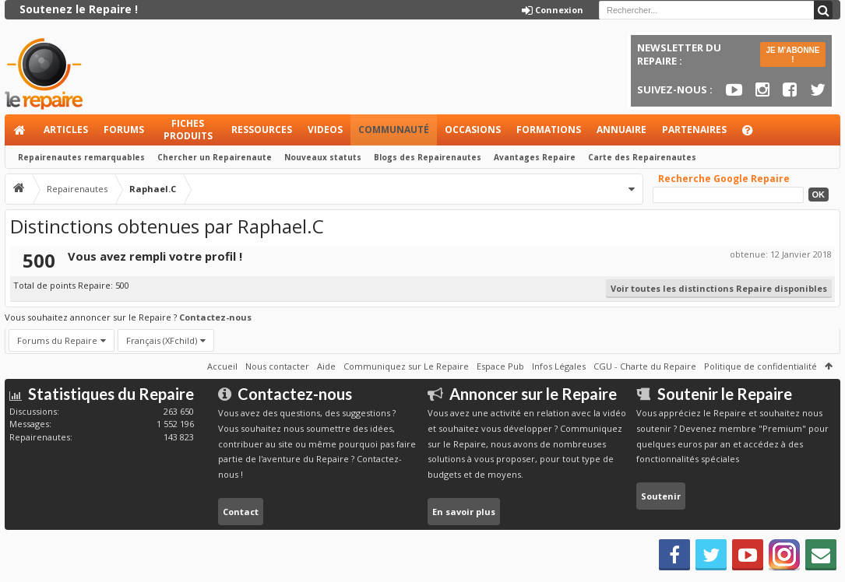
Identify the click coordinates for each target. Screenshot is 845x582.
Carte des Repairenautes (642, 157)
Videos (325, 129)
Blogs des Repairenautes (427, 157)
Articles (66, 129)
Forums (124, 129)
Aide (754, 134)
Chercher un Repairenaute (214, 157)
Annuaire (621, 129)
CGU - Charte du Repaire (644, 366)
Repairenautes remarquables (81, 157)
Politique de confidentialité (760, 366)
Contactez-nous (215, 317)
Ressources (261, 129)
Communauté (393, 129)
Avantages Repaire (535, 157)
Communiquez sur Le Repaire (406, 366)
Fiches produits (188, 129)
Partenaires (694, 129)
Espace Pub (500, 366)
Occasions (473, 129)
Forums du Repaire (57, 340)
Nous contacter (277, 366)
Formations (548, 129)
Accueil (20, 130)
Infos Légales (559, 366)
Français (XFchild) (161, 340)
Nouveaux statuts (322, 157)
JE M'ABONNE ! (792, 55)
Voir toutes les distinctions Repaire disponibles (719, 288)
